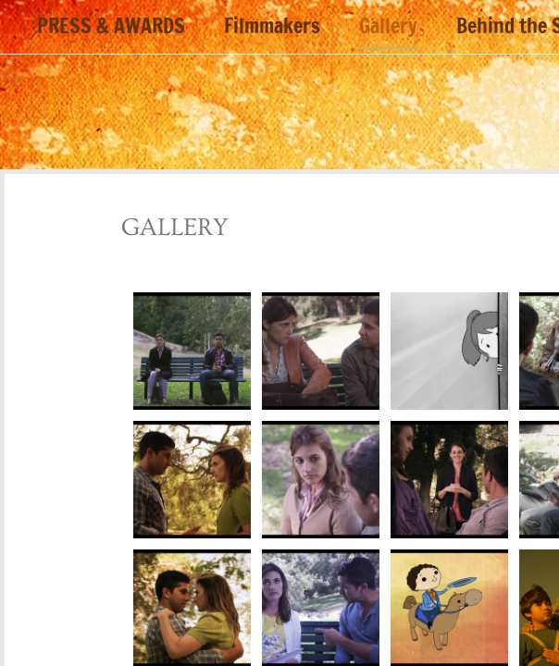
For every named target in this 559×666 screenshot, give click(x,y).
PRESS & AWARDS (111, 27)
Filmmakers (272, 27)
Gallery (388, 27)
